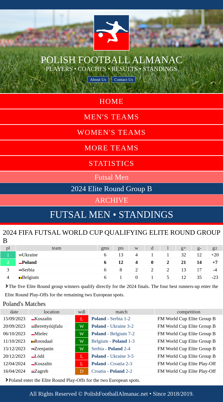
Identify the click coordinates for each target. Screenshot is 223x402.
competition (188, 311)
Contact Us (123, 79)
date (14, 311)
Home (111, 101)
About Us (98, 79)
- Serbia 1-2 (110, 318)
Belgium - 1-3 (113, 341)
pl (8, 248)
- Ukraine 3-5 (112, 356)
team (56, 248)
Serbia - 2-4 (110, 348)
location (51, 311)
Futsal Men (111, 177)
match (121, 311)
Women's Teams (111, 132)
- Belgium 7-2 (113, 333)
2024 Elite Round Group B (111, 189)
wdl (81, 311)
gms (105, 248)
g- (199, 248)
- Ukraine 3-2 (112, 326)
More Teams (111, 148)
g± (214, 248)
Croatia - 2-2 (111, 371)
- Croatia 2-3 (111, 363)
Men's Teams (111, 117)
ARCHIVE (111, 200)
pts (121, 248)
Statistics (111, 163)
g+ (183, 248)
